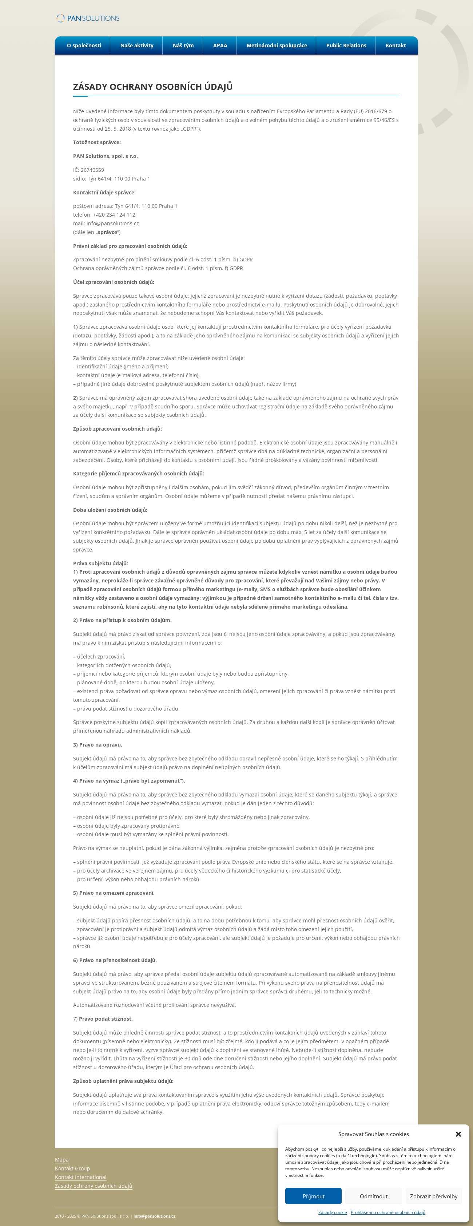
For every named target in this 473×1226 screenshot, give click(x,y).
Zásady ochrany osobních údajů (93, 1185)
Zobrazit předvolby (434, 1196)
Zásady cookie (332, 1212)
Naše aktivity (137, 45)
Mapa (62, 1159)
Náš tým (183, 45)
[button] (458, 1134)
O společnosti (84, 45)
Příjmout (314, 1196)
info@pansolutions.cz (154, 1216)
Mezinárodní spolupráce (277, 45)
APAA (220, 45)
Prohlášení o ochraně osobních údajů (388, 1212)
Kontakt (396, 45)
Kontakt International (81, 1177)
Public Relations (346, 45)
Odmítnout (373, 1196)
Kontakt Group (72, 1168)
